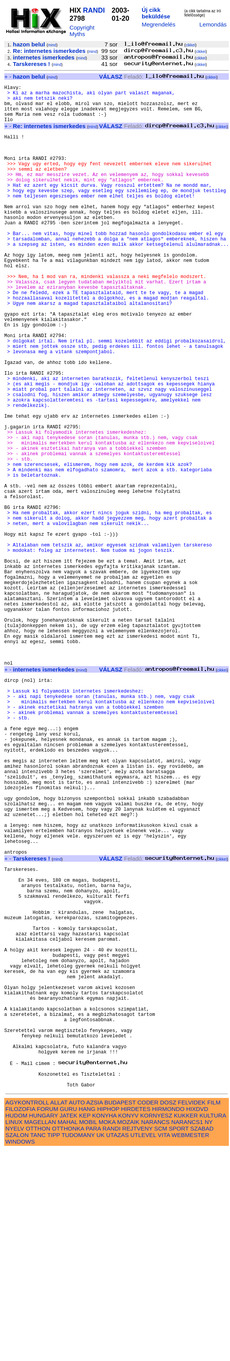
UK (100, 1346)
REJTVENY (137, 1339)
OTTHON (38, 1339)
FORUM (47, 1320)
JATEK (68, 1326)
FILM (214, 1313)
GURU (68, 1320)
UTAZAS (117, 1346)
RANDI (94, 10)
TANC (38, 1346)
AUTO (77, 1313)
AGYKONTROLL (27, 1313)
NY (209, 1333)
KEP (85, 1326)
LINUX (14, 1333)
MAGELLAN (40, 1333)
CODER (148, 1313)
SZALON (17, 1346)
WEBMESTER (190, 1346)
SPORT (179, 1339)
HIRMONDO (168, 1320)
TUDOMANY (78, 1346)
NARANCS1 (187, 1333)
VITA (164, 1346)
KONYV (128, 1326)
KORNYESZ (156, 1326)
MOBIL (88, 1333)
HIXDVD (197, 1320)
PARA (93, 1339)
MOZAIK (128, 1333)
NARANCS (155, 1333)
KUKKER (186, 1326)
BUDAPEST (120, 1313)
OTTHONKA (68, 1339)
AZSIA (94, 1313)
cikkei (190, 45)
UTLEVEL (143, 1346)
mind (52, 45)
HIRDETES (136, 1320)
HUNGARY (43, 1326)
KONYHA (104, 1326)
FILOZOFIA (20, 1320)
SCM (160, 1339)
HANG (87, 1320)
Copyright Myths (81, 30)
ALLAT (59, 1313)
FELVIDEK (191, 1313)
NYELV (14, 1339)
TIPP (53, 1346)
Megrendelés (158, 24)
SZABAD (202, 1339)
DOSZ (168, 1313)
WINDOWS (20, 1352)
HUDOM (16, 1326)
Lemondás (213, 24)
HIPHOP (108, 1320)
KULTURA (212, 1326)
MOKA (107, 1333)
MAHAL (68, 1333)
